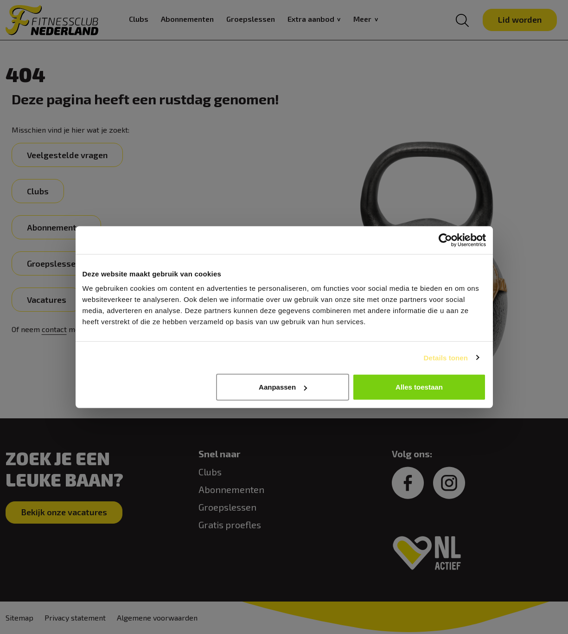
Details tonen (446, 357)
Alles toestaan (419, 387)
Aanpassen (283, 387)
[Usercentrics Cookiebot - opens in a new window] (445, 240)
